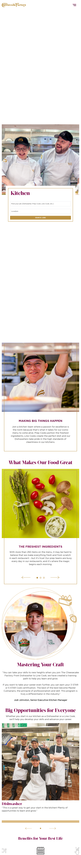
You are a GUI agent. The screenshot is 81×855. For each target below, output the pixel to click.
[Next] (48, 577)
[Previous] (33, 577)
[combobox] (40, 203)
